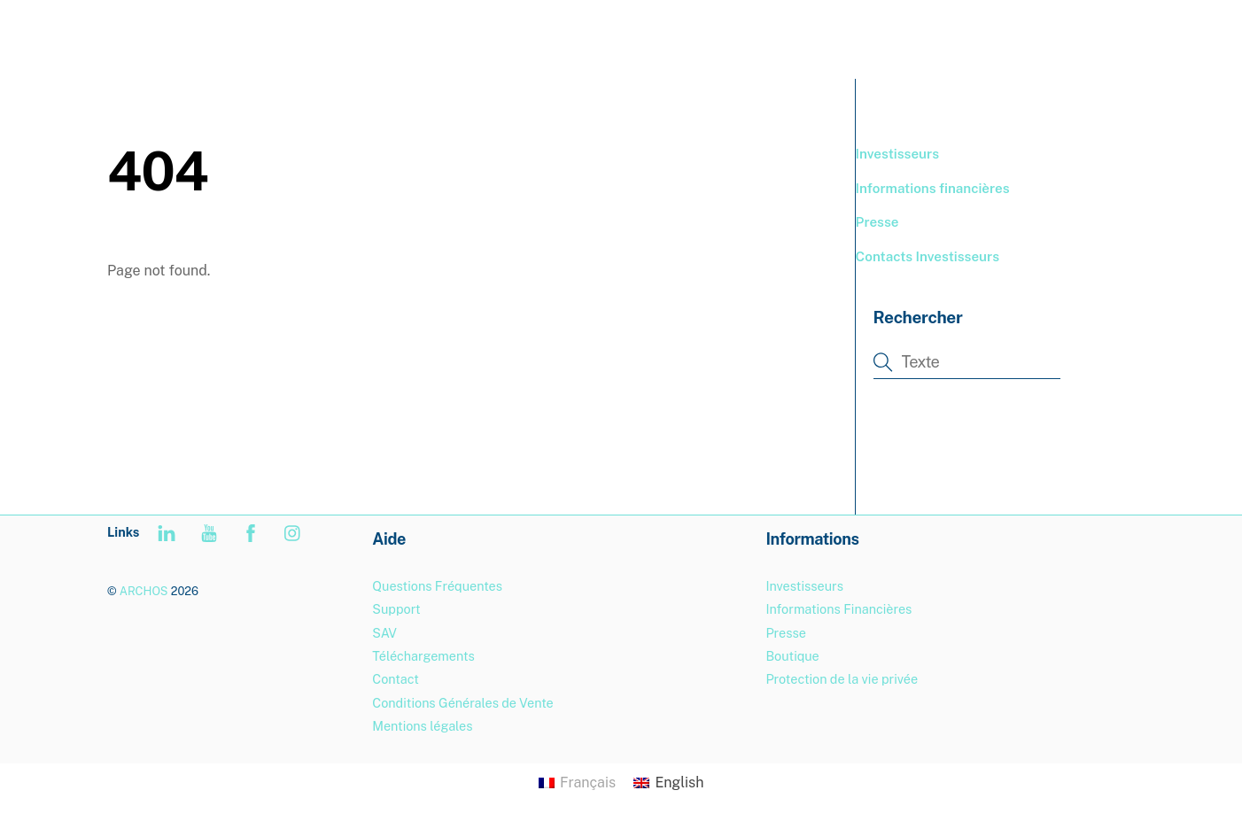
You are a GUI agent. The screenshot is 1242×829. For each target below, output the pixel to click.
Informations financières (933, 188)
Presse (877, 221)
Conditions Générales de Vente (462, 702)
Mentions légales (422, 725)
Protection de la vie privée (841, 678)
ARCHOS (144, 591)
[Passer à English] (668, 783)
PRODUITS (805, 35)
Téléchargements (423, 655)
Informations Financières (838, 608)
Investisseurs (897, 153)
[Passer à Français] (577, 783)
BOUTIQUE (905, 35)
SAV (384, 632)
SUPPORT (1003, 35)
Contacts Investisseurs (927, 256)
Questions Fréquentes (437, 585)
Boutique (792, 655)
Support (396, 608)
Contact (395, 678)
